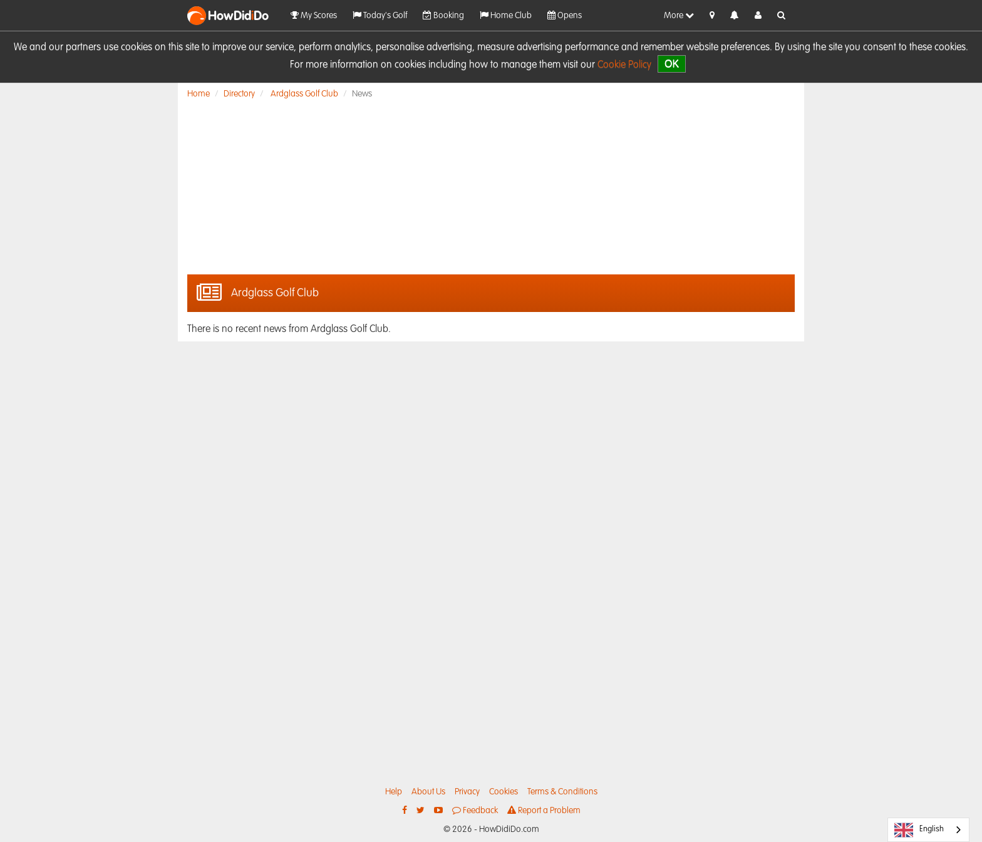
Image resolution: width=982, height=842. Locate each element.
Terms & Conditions (562, 791)
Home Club (506, 15)
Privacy (467, 791)
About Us (428, 791)
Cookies (503, 791)
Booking (443, 15)
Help (393, 791)
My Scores (314, 15)
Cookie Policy (624, 65)
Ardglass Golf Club (304, 94)
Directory (239, 94)
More (679, 15)
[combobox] (928, 830)
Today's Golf (380, 15)
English (919, 830)
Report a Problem (544, 810)
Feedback (475, 810)
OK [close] (671, 63)
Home (198, 94)
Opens (564, 15)
